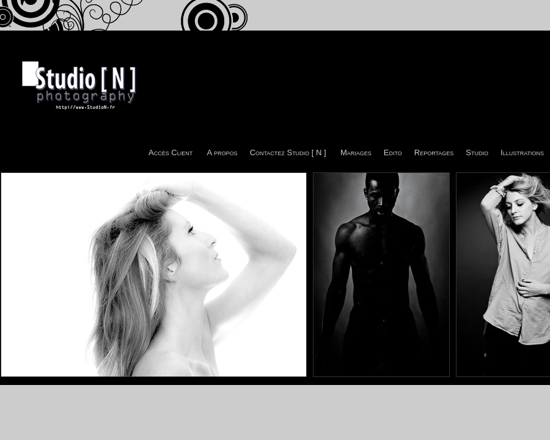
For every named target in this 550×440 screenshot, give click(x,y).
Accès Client (170, 152)
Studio (477, 152)
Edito (393, 152)
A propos (222, 152)
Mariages (356, 152)
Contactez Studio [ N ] (288, 152)
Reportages (434, 152)
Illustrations (522, 152)
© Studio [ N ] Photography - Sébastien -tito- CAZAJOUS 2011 (275, 388)
